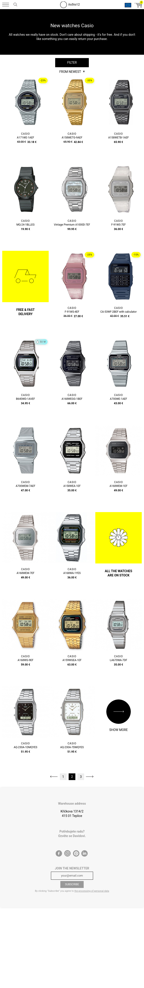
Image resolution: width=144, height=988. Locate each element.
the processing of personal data (91, 891)
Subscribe (72, 884)
